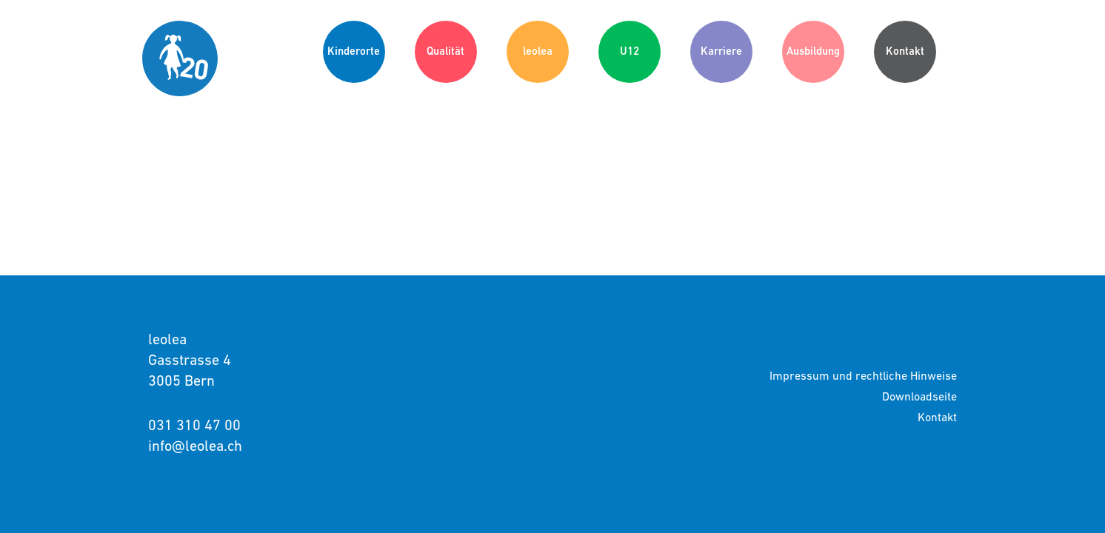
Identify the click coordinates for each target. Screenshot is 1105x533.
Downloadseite (919, 396)
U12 (629, 50)
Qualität (445, 50)
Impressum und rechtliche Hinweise (863, 375)
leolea (537, 50)
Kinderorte (353, 50)
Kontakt (905, 50)
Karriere (721, 50)
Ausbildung (813, 50)
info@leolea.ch (195, 446)
